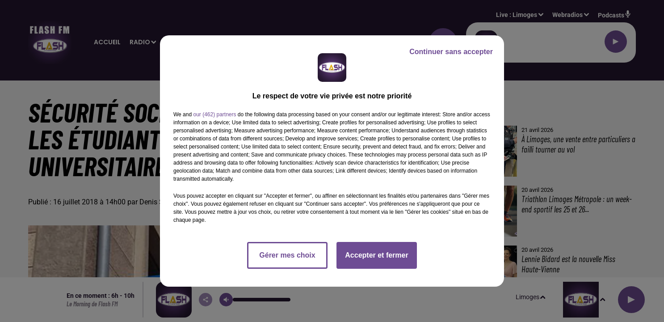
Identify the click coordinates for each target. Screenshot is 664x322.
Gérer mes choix (287, 255)
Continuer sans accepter (451, 51)
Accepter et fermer (376, 255)
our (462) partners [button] (214, 114)
